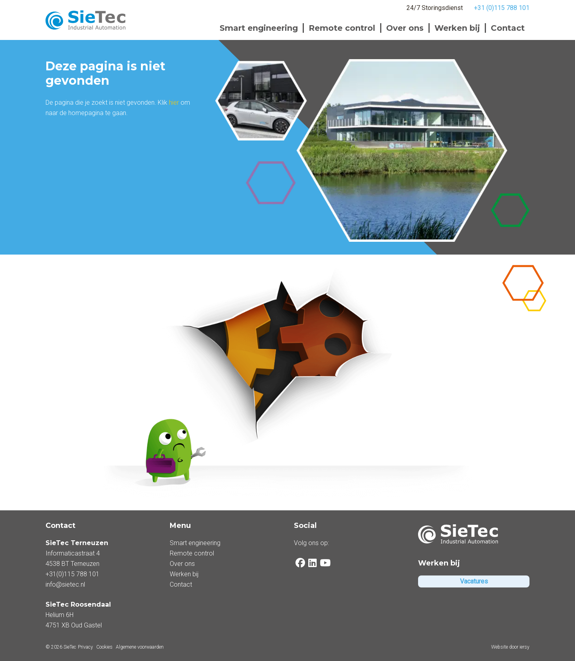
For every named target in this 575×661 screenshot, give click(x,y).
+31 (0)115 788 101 (501, 8)
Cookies (104, 647)
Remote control (342, 28)
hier (174, 102)
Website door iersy (510, 647)
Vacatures (474, 581)
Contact (508, 28)
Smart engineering (259, 28)
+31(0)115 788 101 (72, 574)
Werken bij (457, 28)
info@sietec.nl (65, 584)
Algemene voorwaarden (140, 647)
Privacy (85, 647)
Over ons (405, 28)
